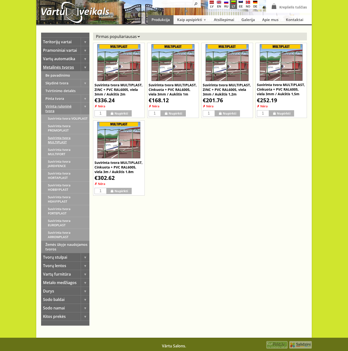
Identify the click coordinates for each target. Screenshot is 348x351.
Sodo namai (66, 308)
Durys (66, 291)
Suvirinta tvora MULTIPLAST (59, 140)
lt (233, 4)
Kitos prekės (66, 316)
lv (212, 4)
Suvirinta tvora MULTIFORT (59, 151)
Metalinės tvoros (66, 67)
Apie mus (270, 19)
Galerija (248, 19)
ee (241, 4)
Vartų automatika (66, 59)
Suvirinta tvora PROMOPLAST (59, 128)
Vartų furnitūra (66, 274)
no (248, 4)
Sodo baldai (66, 299)
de (255, 4)
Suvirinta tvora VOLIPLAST (67, 118)
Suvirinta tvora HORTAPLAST (59, 175)
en (219, 4)
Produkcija (161, 19)
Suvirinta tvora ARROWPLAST (59, 234)
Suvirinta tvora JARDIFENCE (59, 163)
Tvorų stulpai (66, 257)
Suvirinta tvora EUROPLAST (59, 223)
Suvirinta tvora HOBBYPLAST (59, 187)
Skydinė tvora (67, 83)
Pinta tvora (67, 98)
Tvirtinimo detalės (60, 90)
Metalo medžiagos (66, 282)
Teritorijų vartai (66, 42)
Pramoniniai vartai (66, 50)
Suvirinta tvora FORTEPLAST (59, 211)
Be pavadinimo (57, 75)
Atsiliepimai (224, 19)
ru (226, 4)
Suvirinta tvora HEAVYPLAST (59, 199)
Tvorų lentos (66, 266)
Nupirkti (119, 113)
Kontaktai (294, 19)
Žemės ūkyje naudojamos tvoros (66, 246)
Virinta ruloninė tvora (67, 108)
